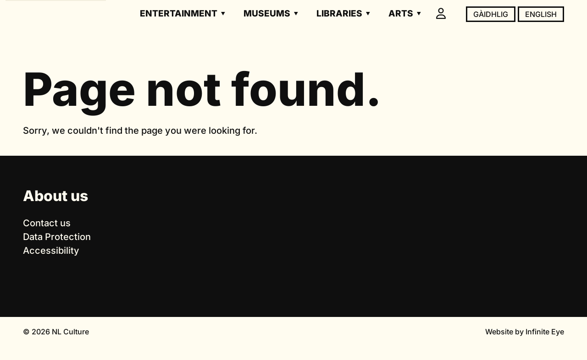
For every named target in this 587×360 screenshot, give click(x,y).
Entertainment (178, 13)
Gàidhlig (490, 14)
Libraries (339, 13)
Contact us (47, 223)
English (541, 14)
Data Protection (57, 236)
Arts (400, 13)
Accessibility (51, 250)
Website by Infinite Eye (524, 331)
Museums (267, 13)
